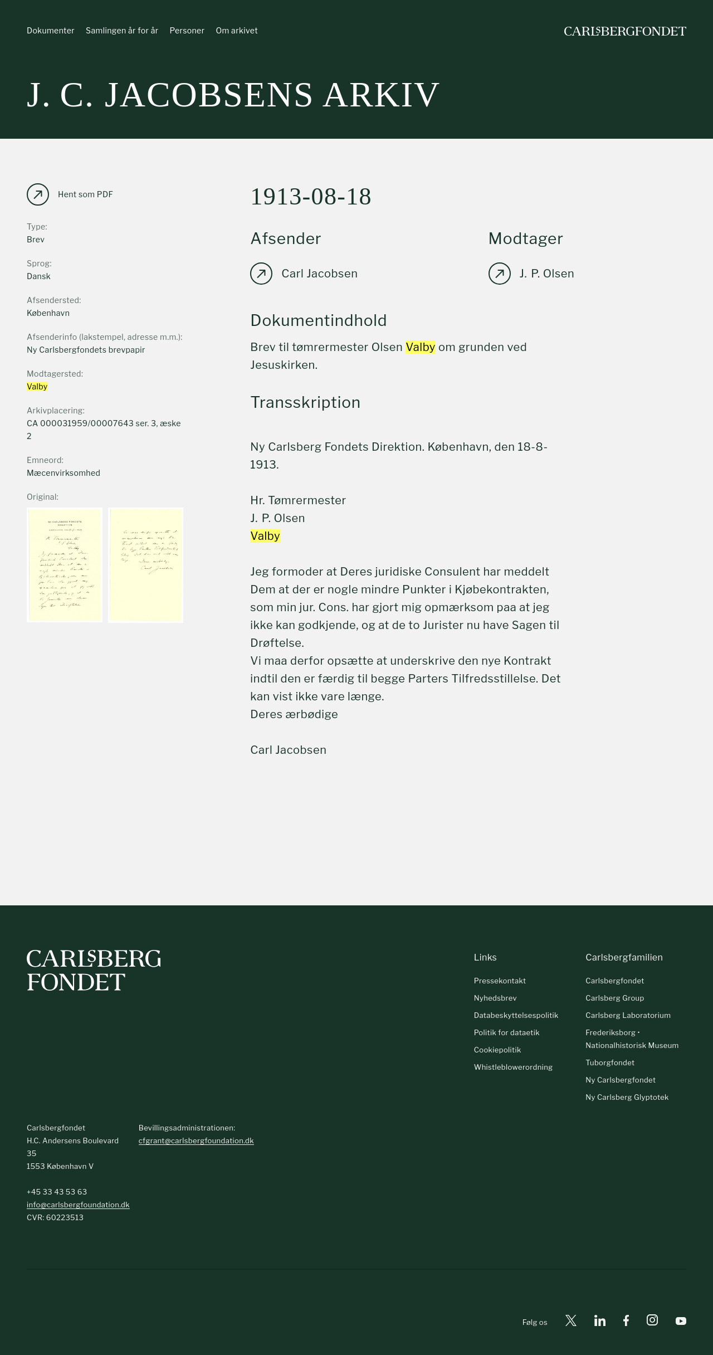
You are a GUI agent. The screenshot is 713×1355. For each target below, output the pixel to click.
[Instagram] (652, 1322)
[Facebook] (626, 1322)
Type (36, 226)
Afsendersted (53, 300)
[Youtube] (681, 1322)
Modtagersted (54, 373)
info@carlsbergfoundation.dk (78, 1204)
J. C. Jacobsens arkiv (234, 94)
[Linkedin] (599, 1322)
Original (42, 496)
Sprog (38, 263)
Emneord (44, 460)
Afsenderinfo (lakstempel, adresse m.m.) (103, 337)
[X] (571, 1322)
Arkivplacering (55, 410)
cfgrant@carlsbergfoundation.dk (196, 1140)
